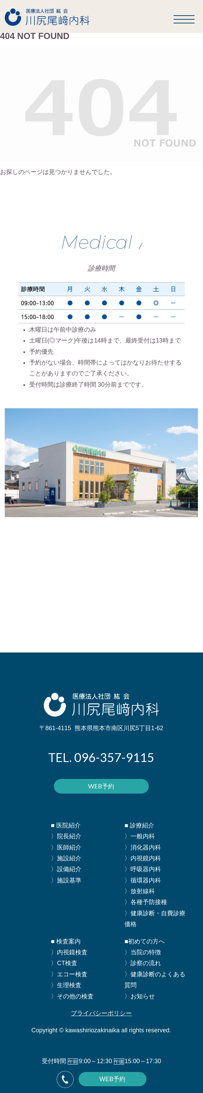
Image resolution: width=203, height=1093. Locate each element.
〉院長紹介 (66, 836)
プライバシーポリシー (101, 1013)
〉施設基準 (66, 880)
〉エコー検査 (69, 974)
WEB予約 (101, 786)
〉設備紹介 (66, 869)
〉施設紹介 (66, 858)
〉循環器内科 (142, 880)
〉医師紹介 (66, 847)
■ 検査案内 (66, 941)
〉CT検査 (64, 963)
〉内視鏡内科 (142, 858)
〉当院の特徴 (142, 952)
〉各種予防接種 (145, 902)
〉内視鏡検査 (69, 952)
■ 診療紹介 (139, 825)
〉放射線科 (139, 891)
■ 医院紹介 (66, 825)
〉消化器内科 (142, 847)
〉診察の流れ (142, 963)
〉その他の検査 (72, 996)
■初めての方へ (144, 941)
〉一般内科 (139, 836)
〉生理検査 (66, 985)
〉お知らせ (139, 996)
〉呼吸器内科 (142, 869)
